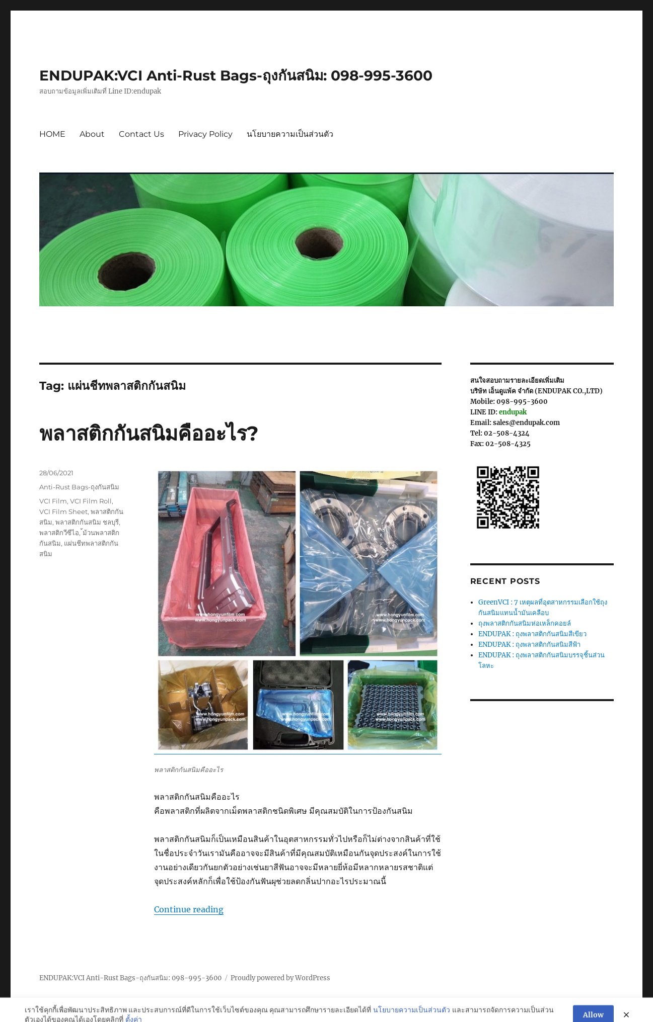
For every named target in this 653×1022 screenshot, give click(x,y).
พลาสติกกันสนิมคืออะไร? (149, 433)
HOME (52, 134)
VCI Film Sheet (63, 511)
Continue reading (189, 909)
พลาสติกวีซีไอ (59, 533)
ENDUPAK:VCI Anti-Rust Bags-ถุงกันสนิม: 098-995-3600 (235, 75)
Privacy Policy (205, 134)
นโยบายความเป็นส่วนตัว (290, 134)
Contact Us (141, 134)
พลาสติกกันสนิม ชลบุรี (87, 522)
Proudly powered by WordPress (280, 978)
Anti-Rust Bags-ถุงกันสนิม (79, 487)
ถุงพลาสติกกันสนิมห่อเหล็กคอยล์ (524, 623)
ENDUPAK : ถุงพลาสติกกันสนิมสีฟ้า (529, 644)
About (92, 134)
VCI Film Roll (91, 501)
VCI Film (53, 501)
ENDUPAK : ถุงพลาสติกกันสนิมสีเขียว (532, 634)
